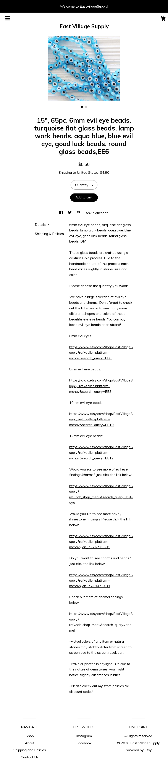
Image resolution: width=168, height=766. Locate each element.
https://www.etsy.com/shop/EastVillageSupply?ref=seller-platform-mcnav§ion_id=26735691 (101, 541)
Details (42, 224)
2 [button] (86, 107)
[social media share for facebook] (61, 213)
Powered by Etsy (138, 750)
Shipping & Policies (49, 233)
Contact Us (30, 757)
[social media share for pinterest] (79, 213)
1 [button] (82, 107)
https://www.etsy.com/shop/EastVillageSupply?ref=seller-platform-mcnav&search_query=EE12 (101, 452)
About (29, 743)
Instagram (84, 736)
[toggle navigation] (7, 18)
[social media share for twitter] (70, 213)
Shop (30, 736)
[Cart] (163, 19)
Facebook (84, 743)
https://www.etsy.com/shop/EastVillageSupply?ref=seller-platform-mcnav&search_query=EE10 (101, 419)
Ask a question (97, 213)
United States (88, 172)
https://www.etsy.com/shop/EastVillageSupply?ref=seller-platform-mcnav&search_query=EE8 (101, 385)
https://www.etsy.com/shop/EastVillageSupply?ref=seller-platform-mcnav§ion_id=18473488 (101, 580)
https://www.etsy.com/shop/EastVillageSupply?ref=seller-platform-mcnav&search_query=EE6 (101, 352)
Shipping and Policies (29, 750)
